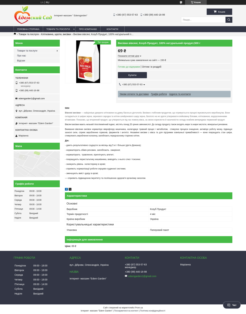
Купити (132, 75)
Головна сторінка (28, 29)
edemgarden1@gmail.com (32, 98)
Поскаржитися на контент (126, 311)
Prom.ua (139, 307)
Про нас (21, 55)
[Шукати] (229, 20)
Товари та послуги (58, 29)
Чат (231, 305)
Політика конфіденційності (152, 311)
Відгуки (21, 60)
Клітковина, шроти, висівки (56, 34)
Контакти (112, 29)
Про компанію (88, 29)
